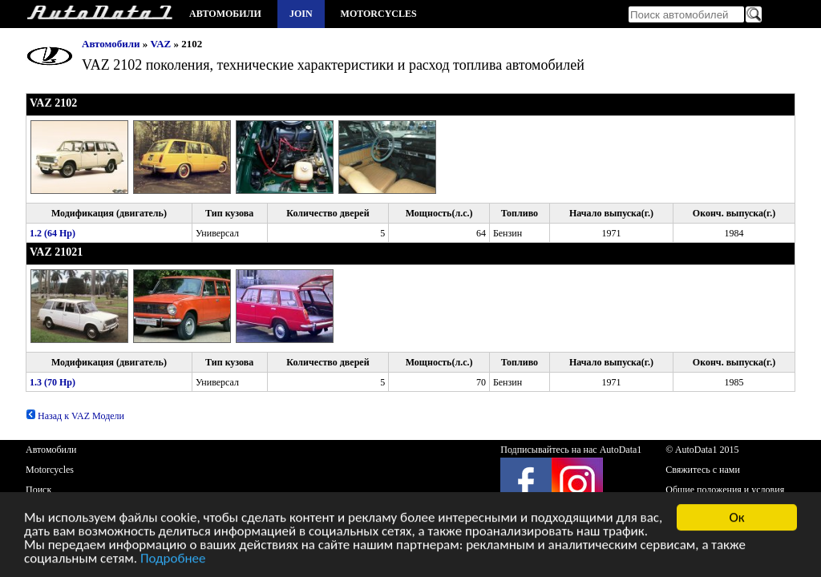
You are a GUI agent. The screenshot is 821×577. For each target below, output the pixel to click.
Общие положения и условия (724, 489)
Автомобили (225, 13)
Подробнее (173, 559)
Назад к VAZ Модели (75, 416)
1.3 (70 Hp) (52, 382)
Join (301, 13)
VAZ (161, 44)
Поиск (38, 489)
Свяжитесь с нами (702, 469)
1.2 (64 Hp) (52, 233)
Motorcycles (379, 13)
